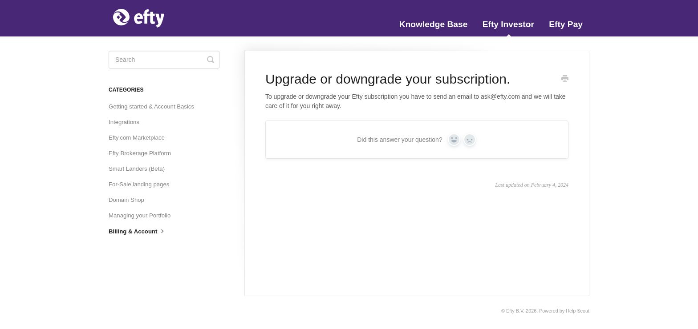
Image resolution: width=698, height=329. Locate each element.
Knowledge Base (433, 24)
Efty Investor (508, 28)
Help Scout (577, 310)
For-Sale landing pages (139, 184)
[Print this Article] (564, 79)
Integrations (124, 122)
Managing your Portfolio (139, 215)
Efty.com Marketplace (137, 137)
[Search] (164, 59)
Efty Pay (566, 24)
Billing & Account (137, 231)
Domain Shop (126, 200)
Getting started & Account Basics (151, 106)
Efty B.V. (515, 310)
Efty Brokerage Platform (140, 153)
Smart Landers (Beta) (137, 168)
